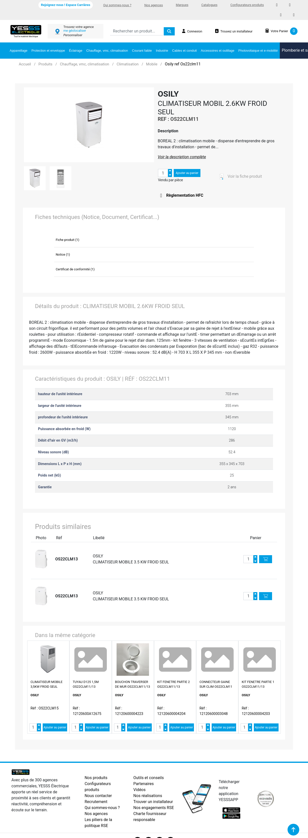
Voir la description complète (182, 157)
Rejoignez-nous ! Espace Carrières (65, 5)
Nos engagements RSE (153, 807)
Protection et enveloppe (48, 50)
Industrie (162, 50)
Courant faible (142, 50)
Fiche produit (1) (67, 240)
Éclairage (75, 50)
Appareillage (18, 50)
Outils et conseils (148, 777)
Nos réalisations (147, 795)
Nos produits (96, 777)
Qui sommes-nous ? (117, 5)
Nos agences (153, 5)
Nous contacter (98, 795)
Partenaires (143, 783)
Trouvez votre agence (78, 27)
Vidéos (139, 789)
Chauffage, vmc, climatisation (107, 50)
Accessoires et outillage (217, 50)
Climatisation (128, 64)
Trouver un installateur (153, 801)
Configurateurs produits (247, 5)
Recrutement (96, 801)
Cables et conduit (184, 50)
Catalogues (209, 5)
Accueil (25, 64)
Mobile (151, 64)
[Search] (136, 31)
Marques (182, 5)
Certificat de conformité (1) (75, 269)
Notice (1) (63, 254)
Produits (45, 64)
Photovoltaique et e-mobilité (258, 50)
